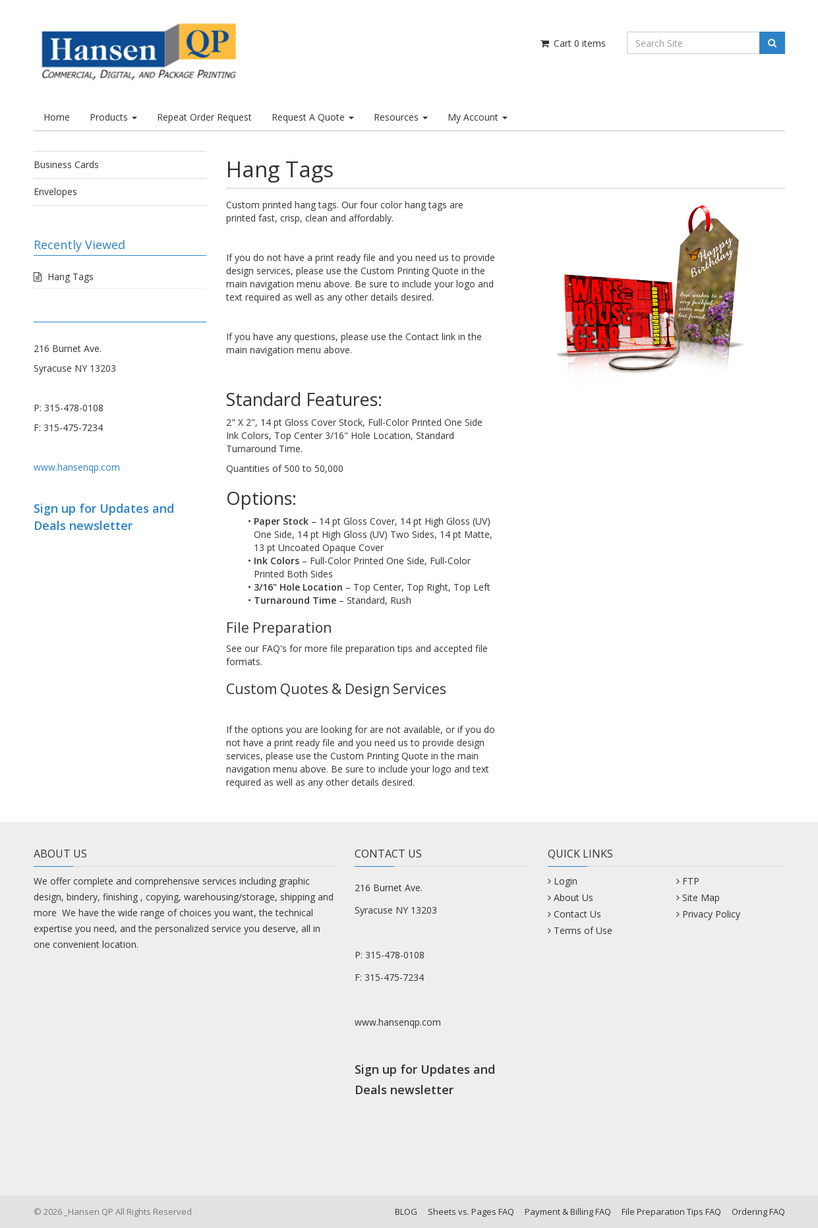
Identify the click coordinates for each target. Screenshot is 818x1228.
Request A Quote (313, 117)
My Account (478, 117)
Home (57, 117)
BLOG (406, 1211)
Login (565, 881)
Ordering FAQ (758, 1211)
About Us (573, 897)
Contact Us (577, 914)
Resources (401, 117)
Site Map (701, 897)
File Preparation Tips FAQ (671, 1211)
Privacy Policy (711, 914)
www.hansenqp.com (77, 467)
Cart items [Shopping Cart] (572, 43)
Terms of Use (583, 930)
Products (113, 117)
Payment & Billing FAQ (568, 1211)
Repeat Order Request (204, 117)
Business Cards (66, 164)
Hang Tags (70, 276)
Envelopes (55, 191)
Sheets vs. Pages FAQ (471, 1211)
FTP (690, 881)
